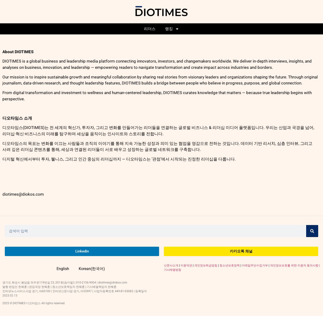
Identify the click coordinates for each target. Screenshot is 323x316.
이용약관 (186, 265)
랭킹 (172, 29)
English (63, 268)
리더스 (149, 28)
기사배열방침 (172, 269)
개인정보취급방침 (205, 265)
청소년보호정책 (230, 265)
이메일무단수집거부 (255, 265)
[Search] (312, 231)
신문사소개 (171, 265)
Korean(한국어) (92, 268)
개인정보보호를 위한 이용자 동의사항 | (295, 265)
